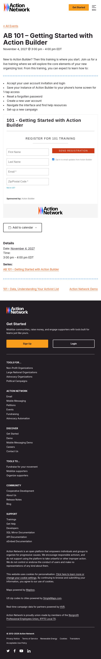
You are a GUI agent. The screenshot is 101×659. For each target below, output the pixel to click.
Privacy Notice (13, 639)
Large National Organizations (21, 372)
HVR (62, 606)
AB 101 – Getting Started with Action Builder (31, 269)
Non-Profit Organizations (19, 368)
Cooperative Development (20, 490)
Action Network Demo (83, 289)
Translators (75, 639)
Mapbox (30, 589)
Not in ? (11, 188)
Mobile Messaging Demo (19, 442)
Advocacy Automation (18, 418)
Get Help (11, 523)
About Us (11, 495)
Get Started (79, 7)
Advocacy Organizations (19, 376)
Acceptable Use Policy (16, 643)
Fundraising (12, 414)
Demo (9, 438)
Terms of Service (30, 639)
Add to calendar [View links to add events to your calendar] (23, 227)
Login (74, 343)
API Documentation (16, 537)
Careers (10, 447)
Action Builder (28, 198)
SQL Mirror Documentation (20, 532)
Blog (8, 504)
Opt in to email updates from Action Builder (72, 159)
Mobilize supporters (16, 471)
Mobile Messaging (16, 400)
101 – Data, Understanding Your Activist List (31, 289)
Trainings (11, 519)
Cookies (63, 639)
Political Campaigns (16, 381)
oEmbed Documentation (19, 541)
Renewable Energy (48, 639)
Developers (12, 528)
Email (9, 396)
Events (9, 409)
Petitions (11, 405)
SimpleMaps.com (52, 598)
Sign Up (27, 343)
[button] (94, 7)
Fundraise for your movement (22, 466)
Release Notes (14, 499)
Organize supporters (17, 475)
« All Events (10, 26)
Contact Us (12, 451)
